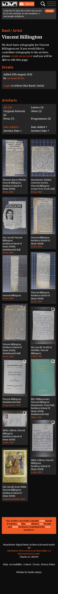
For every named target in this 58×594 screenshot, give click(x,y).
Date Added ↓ (11, 127)
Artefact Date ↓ (12, 130)
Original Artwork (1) (14, 113)
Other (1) (36, 111)
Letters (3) (37, 107)
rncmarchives (15, 78)
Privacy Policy (48, 564)
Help (5, 564)
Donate (49, 11)
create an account (22, 56)
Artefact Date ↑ (40, 130)
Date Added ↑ (39, 127)
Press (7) (8, 118)
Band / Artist (12, 31)
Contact (27, 564)
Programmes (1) (41, 118)
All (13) (7, 107)
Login (7, 85)
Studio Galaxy (35, 572)
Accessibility (15, 564)
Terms (36, 564)
